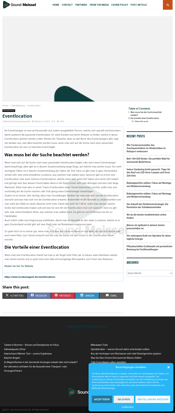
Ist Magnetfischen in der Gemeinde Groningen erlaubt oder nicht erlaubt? (41, 362)
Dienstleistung (8, 110)
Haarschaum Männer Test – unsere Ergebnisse (28, 353)
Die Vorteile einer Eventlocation (144, 118)
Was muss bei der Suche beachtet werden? (146, 113)
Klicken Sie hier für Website (19, 266)
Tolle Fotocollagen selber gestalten (108, 362)
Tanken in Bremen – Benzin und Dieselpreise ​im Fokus (31, 345)
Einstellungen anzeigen (152, 399)
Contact (67, 5)
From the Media (99, 5)
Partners (81, 5)
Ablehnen (124, 399)
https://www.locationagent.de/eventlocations (30, 276)
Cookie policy (128, 407)
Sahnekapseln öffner (15, 349)
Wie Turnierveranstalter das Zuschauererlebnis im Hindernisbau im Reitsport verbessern (146, 148)
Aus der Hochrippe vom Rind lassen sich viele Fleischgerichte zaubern (126, 353)
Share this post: (141, 121)
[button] (168, 367)
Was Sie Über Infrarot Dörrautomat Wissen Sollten (116, 358)
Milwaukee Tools (99, 345)
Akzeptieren (102, 399)
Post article (139, 5)
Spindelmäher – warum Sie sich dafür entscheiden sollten (120, 349)
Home (56, 5)
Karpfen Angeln (12, 358)
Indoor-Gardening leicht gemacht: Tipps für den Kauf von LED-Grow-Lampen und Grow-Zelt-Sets (148, 172)
